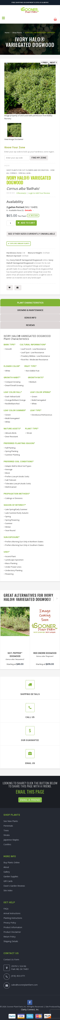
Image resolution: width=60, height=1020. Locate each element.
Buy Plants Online (12, 860)
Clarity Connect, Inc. (30, 1007)
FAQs (6, 906)
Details (28, 207)
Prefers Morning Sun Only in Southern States (24, 542)
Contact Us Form (11, 957)
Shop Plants (17, 30)
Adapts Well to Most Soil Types (18, 463)
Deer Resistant (11, 434)
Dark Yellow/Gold (12, 394)
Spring (8, 514)
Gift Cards (8, 878)
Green (34, 394)
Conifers (7, 842)
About (6, 864)
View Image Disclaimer (13, 136)
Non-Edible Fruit (32, 368)
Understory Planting (13, 568)
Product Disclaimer (12, 929)
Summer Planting (12, 452)
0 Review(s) (22, 190)
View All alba (25, 170)
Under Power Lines (13, 564)
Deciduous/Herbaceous (42, 412)
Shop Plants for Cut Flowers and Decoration (27, 167)
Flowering (9, 571)
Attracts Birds (10, 430)
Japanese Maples (11, 837)
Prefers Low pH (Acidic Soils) (17, 474)
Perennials (8, 823)
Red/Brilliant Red (12, 401)
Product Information (13, 924)
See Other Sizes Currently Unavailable (31, 231)
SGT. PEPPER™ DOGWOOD (15, 650)
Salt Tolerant (10, 477)
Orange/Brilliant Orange (15, 397)
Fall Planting (10, 445)
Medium (32, 379)
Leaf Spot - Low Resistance (32, 350)
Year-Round (10, 528)
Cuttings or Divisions (14, 495)
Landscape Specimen (14, 557)
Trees (6, 828)
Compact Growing (12, 379)
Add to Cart (28, 220)
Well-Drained (10, 484)
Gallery (7, 869)
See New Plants (11, 818)
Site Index (8, 888)
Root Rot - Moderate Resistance (34, 357)
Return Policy (9, 934)
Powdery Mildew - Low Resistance (35, 353)
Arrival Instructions (12, 910)
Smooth (8, 346)
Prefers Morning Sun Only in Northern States (24, 539)
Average (8, 467)
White (7, 368)
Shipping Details (11, 938)
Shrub (29, 430)
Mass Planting (11, 560)
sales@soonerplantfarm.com (24, 982)
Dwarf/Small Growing (14, 383)
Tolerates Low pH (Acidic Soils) (18, 481)
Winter (8, 524)
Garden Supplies (11, 874)
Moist (7, 470)
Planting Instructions (13, 915)
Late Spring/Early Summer (16, 507)
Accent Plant (10, 554)
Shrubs (7, 832)
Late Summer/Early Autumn (16, 510)
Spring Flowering (12, 517)
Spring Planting (11, 449)
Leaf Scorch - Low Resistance (33, 346)
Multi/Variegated (39, 397)
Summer (8, 521)
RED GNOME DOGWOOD (45, 650)
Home (7, 30)
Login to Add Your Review (39, 190)
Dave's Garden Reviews (14, 883)
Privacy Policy (10, 920)
